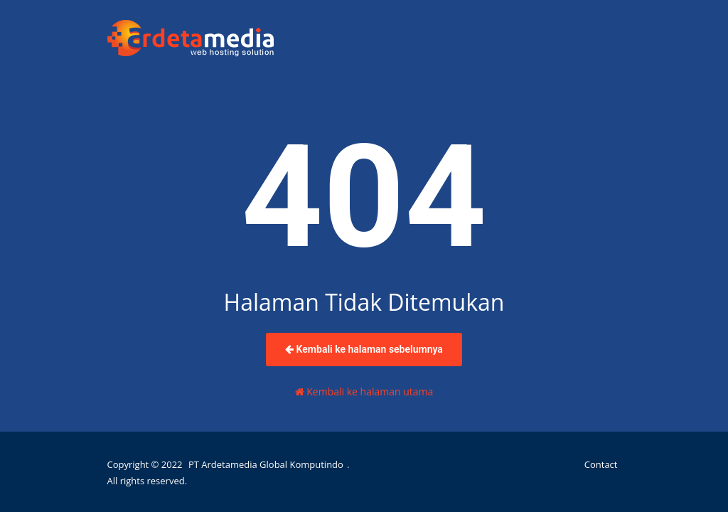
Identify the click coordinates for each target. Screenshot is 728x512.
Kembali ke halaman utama (364, 391)
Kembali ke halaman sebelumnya (364, 349)
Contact (601, 464)
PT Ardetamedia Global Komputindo (265, 464)
